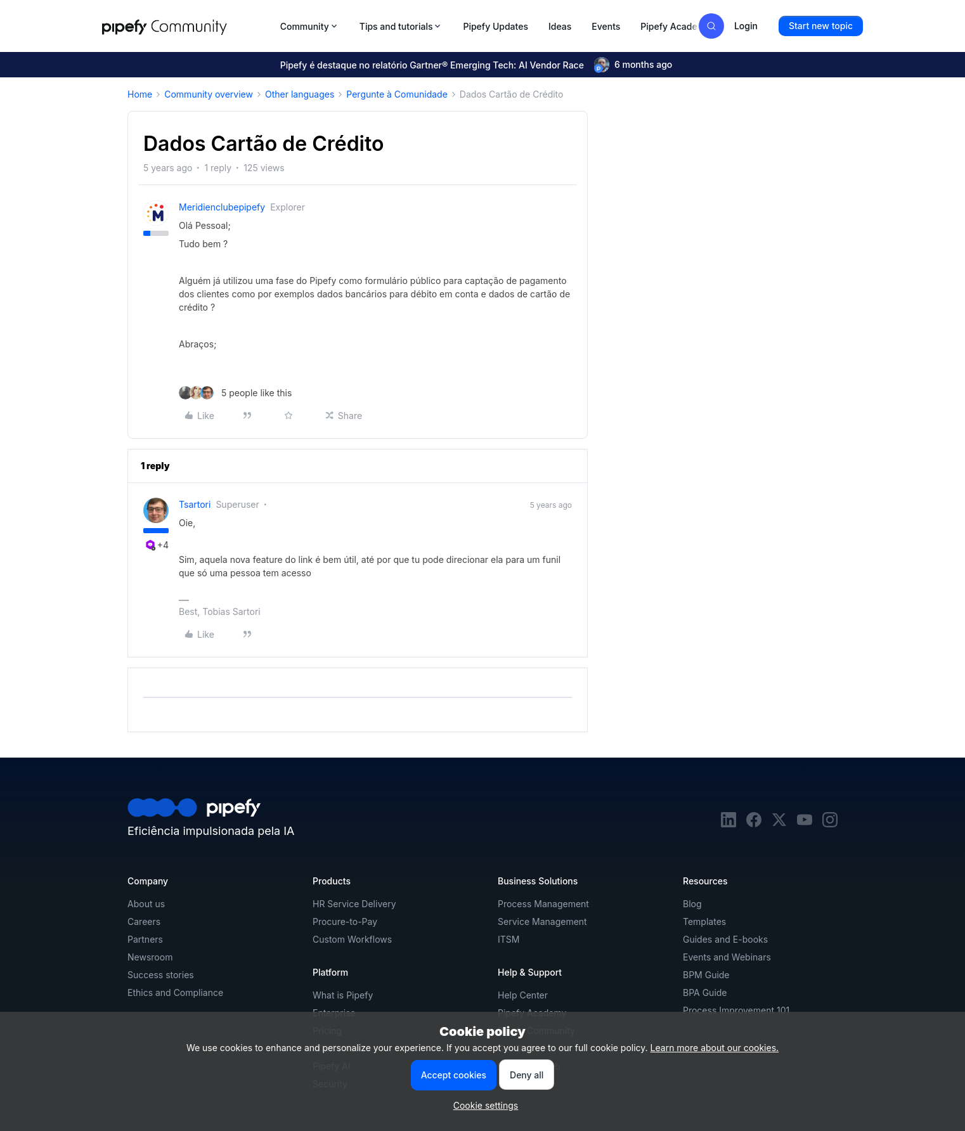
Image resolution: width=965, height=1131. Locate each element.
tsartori (194, 504)
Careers (143, 921)
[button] (821, 26)
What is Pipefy (343, 995)
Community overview (208, 94)
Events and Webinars (727, 957)
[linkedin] (728, 823)
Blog (692, 903)
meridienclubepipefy (222, 207)
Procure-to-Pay (345, 921)
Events (606, 26)
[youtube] (804, 823)
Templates (704, 921)
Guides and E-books (725, 939)
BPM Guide (706, 974)
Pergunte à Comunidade (397, 94)
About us (146, 903)
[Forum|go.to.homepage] (187, 26)
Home (139, 94)
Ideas (559, 26)
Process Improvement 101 (736, 1010)
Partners (145, 939)
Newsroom (149, 957)
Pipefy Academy (675, 26)
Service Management (542, 921)
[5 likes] (235, 392)
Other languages (299, 94)
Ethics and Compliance (175, 992)
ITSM (508, 939)
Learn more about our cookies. (715, 1047)
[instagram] (830, 823)
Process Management (543, 903)
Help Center (523, 995)
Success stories (160, 974)
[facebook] (753, 823)
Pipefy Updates (495, 26)
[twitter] (779, 823)
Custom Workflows (352, 939)
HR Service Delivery (354, 903)
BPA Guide (705, 992)
